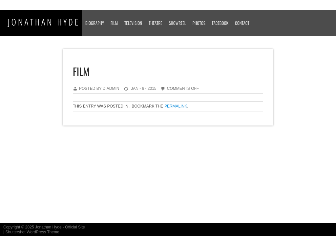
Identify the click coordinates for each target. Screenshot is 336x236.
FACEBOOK (220, 23)
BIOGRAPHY (94, 23)
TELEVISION (133, 23)
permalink (175, 106)
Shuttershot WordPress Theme (32, 232)
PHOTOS (199, 23)
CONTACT (242, 23)
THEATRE (155, 23)
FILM (114, 23)
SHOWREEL (177, 23)
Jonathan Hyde (48, 227)
